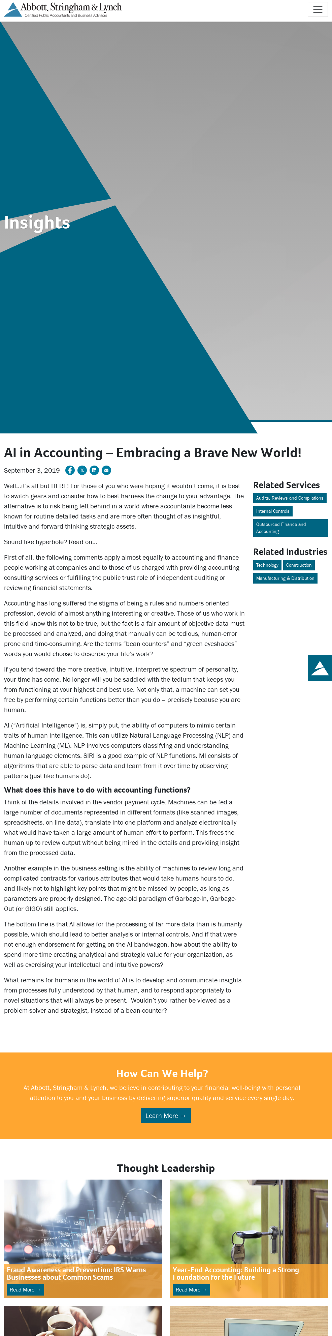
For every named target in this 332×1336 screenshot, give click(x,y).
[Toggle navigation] (318, 9)
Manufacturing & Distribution (285, 578)
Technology (267, 565)
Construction (299, 565)
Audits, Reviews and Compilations (290, 498)
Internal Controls (273, 511)
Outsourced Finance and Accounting (281, 528)
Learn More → (166, 1115)
